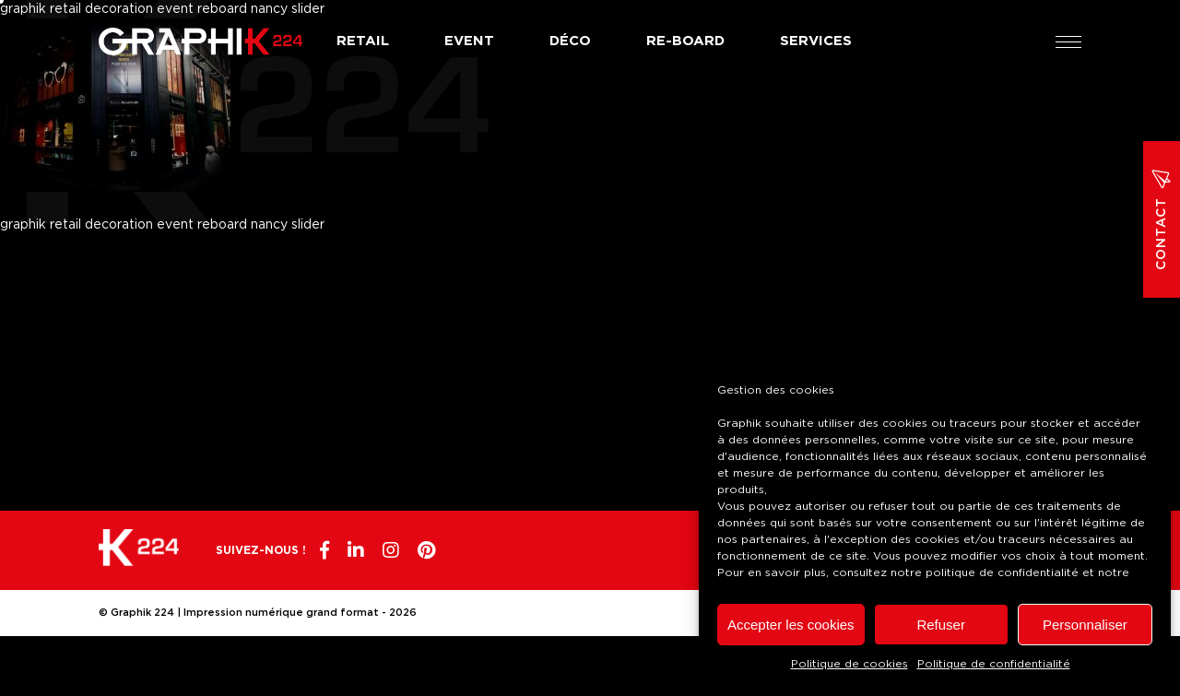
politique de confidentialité (1002, 572)
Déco (570, 41)
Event (469, 41)
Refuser (940, 624)
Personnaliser (1085, 624)
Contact (1161, 219)
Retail (362, 41)
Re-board (685, 41)
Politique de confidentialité (993, 663)
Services (816, 41)
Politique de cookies (849, 663)
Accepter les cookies (791, 624)
